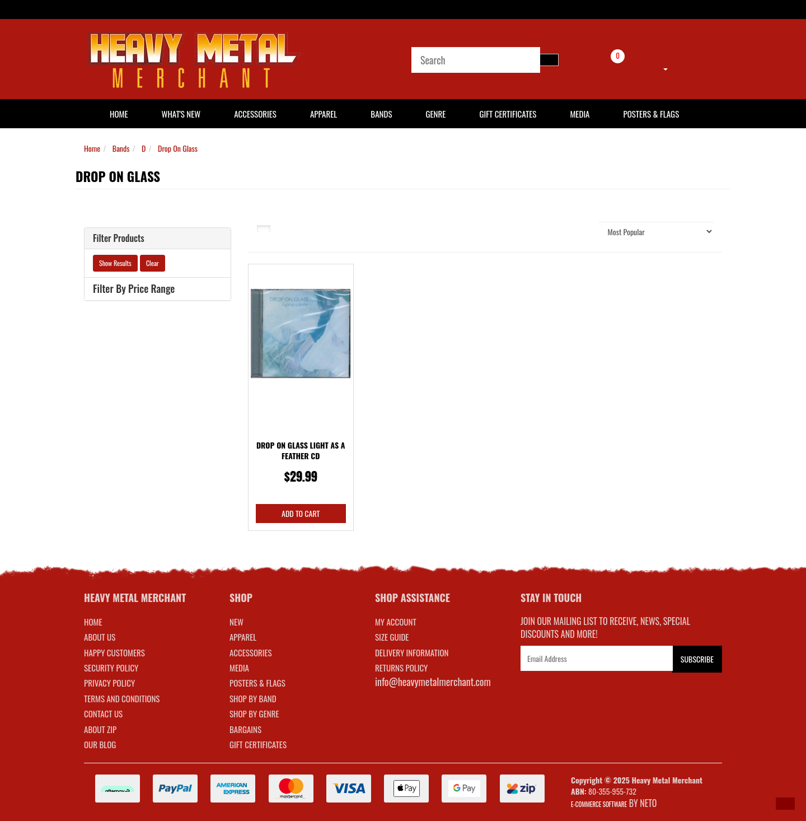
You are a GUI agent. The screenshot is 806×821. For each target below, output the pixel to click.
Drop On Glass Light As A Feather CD (300, 450)
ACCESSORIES (250, 652)
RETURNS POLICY (401, 667)
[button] (785, 803)
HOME (119, 114)
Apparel (323, 114)
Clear (152, 263)
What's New (181, 114)
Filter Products (118, 239)
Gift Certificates (507, 114)
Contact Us (103, 713)
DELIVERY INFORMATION (412, 652)
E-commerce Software (599, 804)
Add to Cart (301, 513)
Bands (381, 114)
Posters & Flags (651, 114)
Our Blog (100, 744)
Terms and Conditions (122, 698)
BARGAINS (245, 729)
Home (92, 148)
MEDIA (239, 667)
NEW (236, 621)
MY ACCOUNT (395, 621)
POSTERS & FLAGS (257, 683)
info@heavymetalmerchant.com (433, 681)
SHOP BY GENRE (254, 713)
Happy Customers (114, 652)
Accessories (255, 114)
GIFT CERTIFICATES (258, 744)
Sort (578, 231)
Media (579, 114)
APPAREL (242, 637)
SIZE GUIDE (392, 637)
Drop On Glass (178, 148)
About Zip (100, 729)
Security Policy (111, 667)
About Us (99, 637)
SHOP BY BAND (253, 698)
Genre (435, 114)
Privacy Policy (109, 683)
